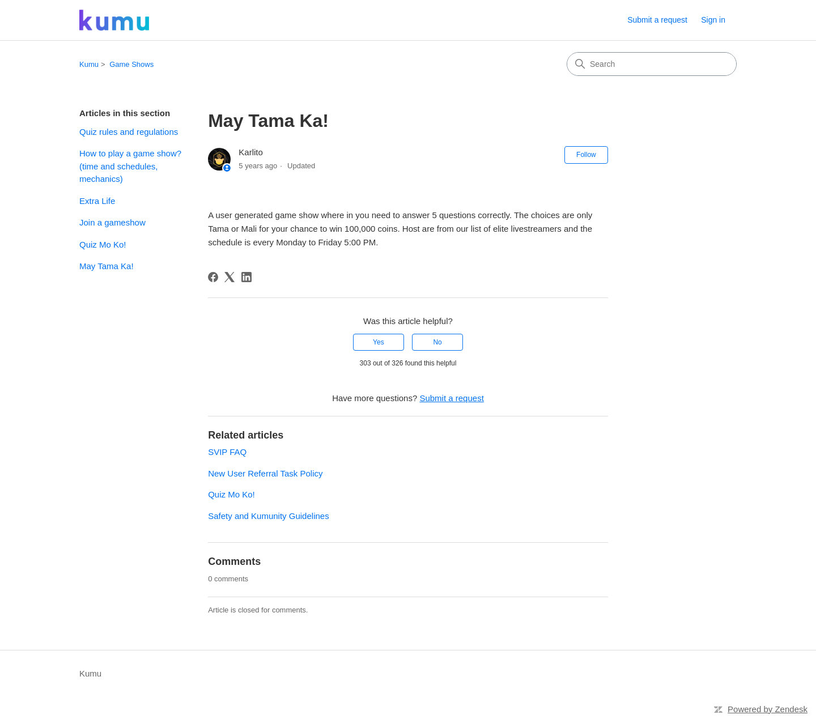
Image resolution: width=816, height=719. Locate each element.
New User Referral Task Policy (265, 473)
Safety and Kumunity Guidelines (268, 516)
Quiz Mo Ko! (102, 244)
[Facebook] (213, 277)
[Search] (651, 64)
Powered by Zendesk (768, 709)
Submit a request (657, 19)
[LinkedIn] (246, 277)
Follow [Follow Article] (586, 155)
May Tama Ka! (106, 266)
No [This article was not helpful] (437, 342)
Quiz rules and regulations (128, 132)
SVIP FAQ (227, 452)
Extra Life (97, 201)
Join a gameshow (112, 222)
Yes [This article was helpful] (378, 342)
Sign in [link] (713, 19)
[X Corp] (229, 277)
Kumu (89, 64)
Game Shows (131, 64)
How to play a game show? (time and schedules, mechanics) (130, 166)
